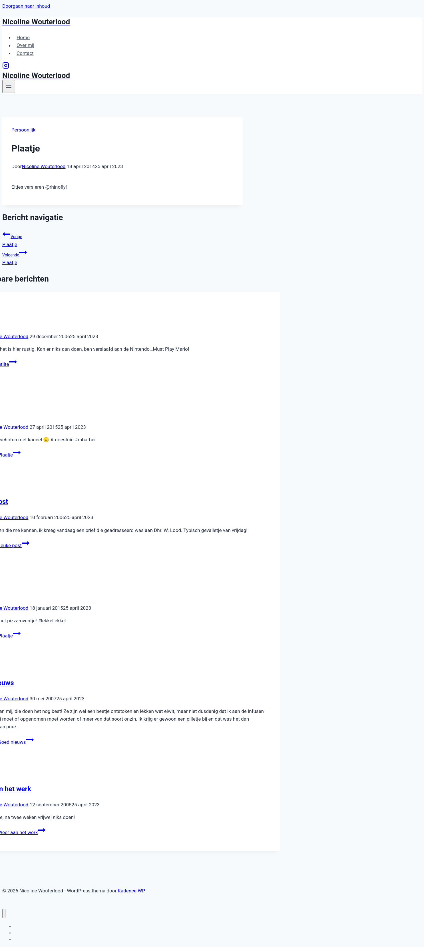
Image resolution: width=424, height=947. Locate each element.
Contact (25, 53)
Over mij (25, 45)
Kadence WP (131, 891)
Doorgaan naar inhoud (26, 6)
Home (23, 37)
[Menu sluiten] (3, 913)
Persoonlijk (23, 130)
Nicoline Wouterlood (43, 166)
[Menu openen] (8, 86)
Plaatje (122, 238)
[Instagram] (5, 67)
